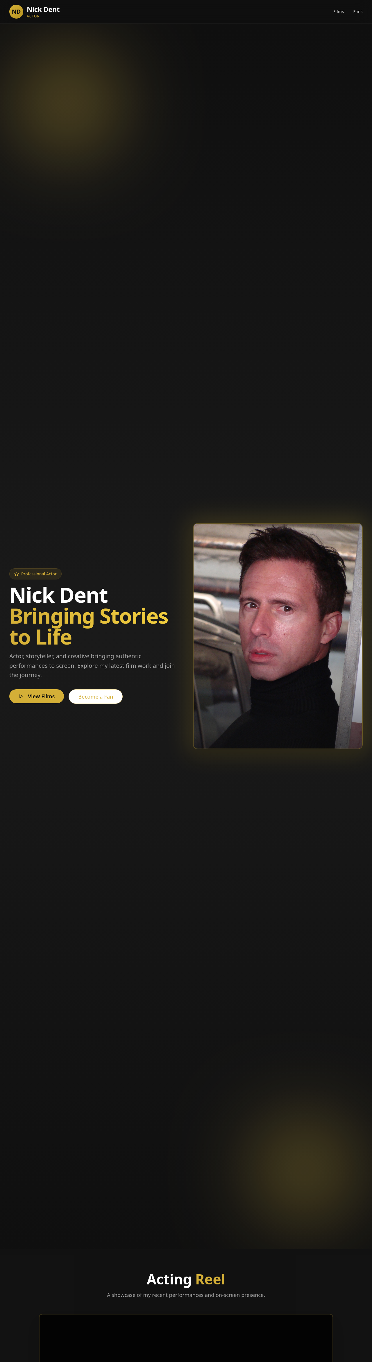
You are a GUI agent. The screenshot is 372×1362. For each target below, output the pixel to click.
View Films (37, 696)
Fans (358, 11)
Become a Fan (95, 696)
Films (338, 11)
